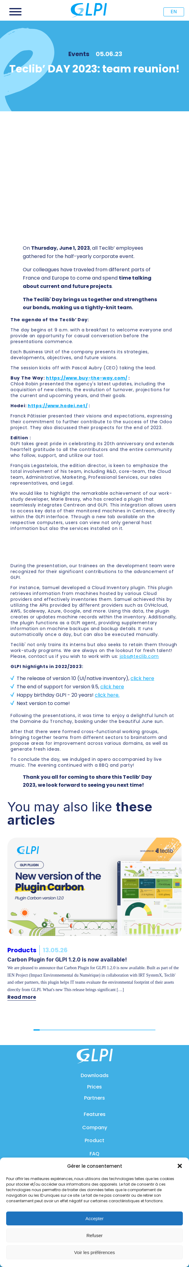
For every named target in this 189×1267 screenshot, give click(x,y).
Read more (21, 997)
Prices (94, 1086)
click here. (107, 695)
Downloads (95, 1075)
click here (142, 678)
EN (174, 11)
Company (94, 1127)
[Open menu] (15, 11)
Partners (94, 1097)
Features (95, 1114)
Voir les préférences (94, 1252)
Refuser (94, 1235)
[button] (180, 1166)
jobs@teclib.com (139, 656)
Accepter (94, 1218)
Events (78, 54)
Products (21, 950)
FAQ (94, 1153)
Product (94, 1140)
